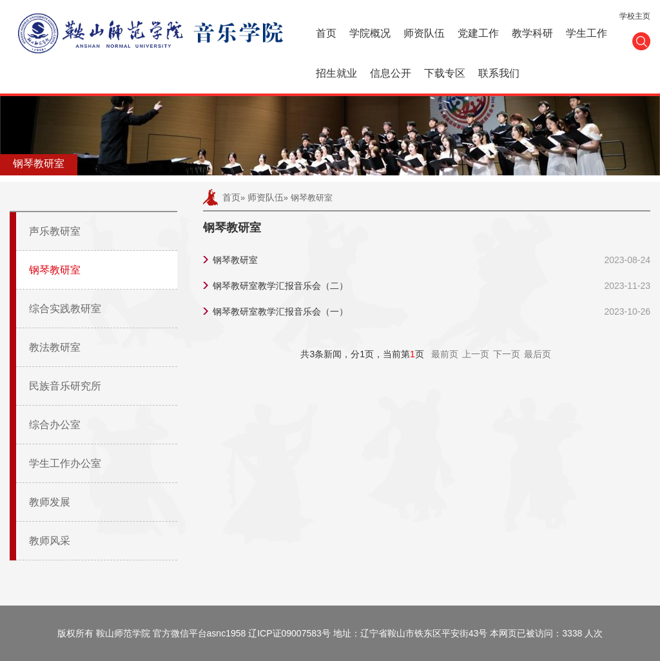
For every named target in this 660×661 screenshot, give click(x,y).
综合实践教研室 (65, 308)
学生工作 (586, 33)
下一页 (506, 354)
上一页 (475, 354)
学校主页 (634, 16)
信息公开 (390, 73)
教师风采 (49, 540)
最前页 (444, 354)
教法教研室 (55, 347)
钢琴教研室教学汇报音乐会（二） (280, 286)
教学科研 (532, 33)
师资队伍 (424, 33)
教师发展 (49, 502)
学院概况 (370, 33)
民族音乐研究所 (65, 385)
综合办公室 (55, 424)
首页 (326, 33)
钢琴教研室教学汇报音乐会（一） (280, 311)
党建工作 (478, 33)
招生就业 (336, 73)
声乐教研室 (55, 231)
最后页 (537, 354)
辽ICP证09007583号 (289, 633)
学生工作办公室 (65, 463)
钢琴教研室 (55, 269)
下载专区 (444, 73)
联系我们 (498, 73)
